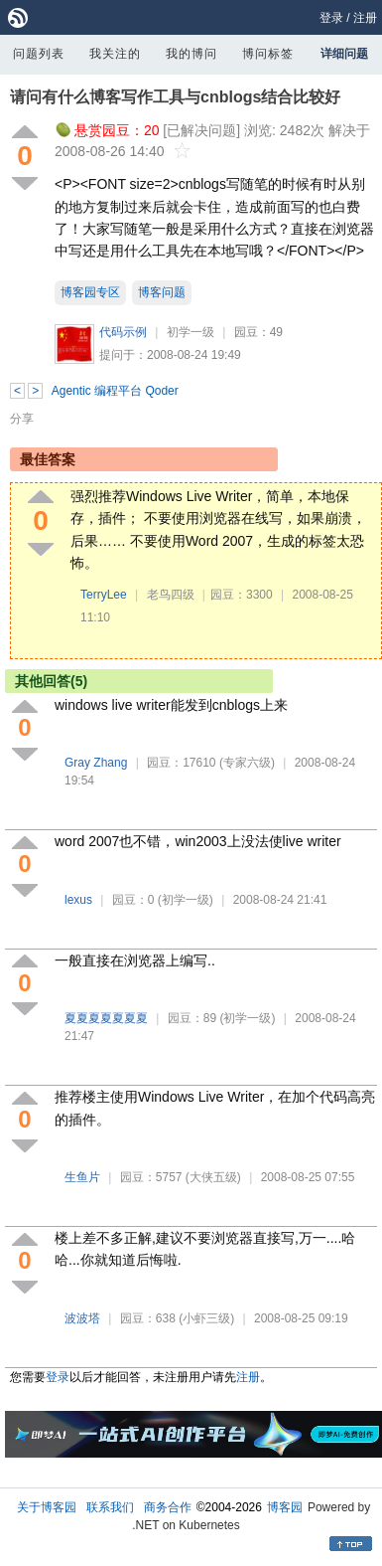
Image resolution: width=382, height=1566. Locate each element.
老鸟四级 (170, 595)
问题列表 (38, 54)
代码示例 (123, 332)
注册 (365, 18)
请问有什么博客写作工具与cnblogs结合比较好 (175, 96)
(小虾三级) (206, 1318)
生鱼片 (82, 1177)
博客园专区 (90, 292)
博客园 (285, 1507)
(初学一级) (185, 900)
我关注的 (115, 54)
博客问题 (162, 292)
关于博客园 (46, 1507)
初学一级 (190, 332)
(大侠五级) (213, 1177)
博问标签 (268, 54)
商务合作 (167, 1507)
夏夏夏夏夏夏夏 (106, 1018)
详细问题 (344, 54)
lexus (78, 900)
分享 (22, 419)
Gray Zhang (95, 763)
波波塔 (82, 1318)
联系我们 (110, 1507)
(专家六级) (247, 763)
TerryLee (103, 595)
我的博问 (191, 54)
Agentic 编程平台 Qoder (115, 391)
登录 (331, 18)
